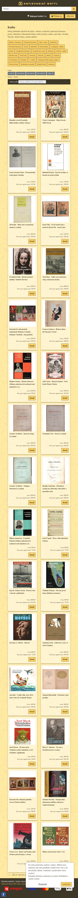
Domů (10, 77)
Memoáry (51, 64)
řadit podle (14, 82)
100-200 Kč (21, 73)
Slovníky (32, 55)
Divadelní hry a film (39, 51)
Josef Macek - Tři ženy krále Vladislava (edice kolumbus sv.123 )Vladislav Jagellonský (21, 750)
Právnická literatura (15, 47)
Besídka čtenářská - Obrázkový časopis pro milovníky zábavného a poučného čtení (54, 488)
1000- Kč (51, 73)
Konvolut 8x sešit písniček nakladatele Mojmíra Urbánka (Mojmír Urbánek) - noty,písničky (21, 332)
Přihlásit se (56, 16)
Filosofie (40, 55)
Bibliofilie (34, 47)
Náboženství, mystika (27, 64)
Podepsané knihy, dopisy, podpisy (48, 60)
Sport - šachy (43, 42)
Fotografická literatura (23, 51)
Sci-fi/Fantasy (13, 60)
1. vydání (32, 60)
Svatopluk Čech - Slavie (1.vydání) (54, 434)
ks (37, 16)
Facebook (3, 894)
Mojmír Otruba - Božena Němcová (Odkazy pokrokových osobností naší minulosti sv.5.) (22, 384)
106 (13, 875)
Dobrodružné (44, 47)
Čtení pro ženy (13, 64)
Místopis (50, 51)
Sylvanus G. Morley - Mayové (19, 643)
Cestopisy (57, 55)
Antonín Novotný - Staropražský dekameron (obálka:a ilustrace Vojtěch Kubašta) (54, 802)
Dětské (48, 55)
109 (22, 875)
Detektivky (53, 42)
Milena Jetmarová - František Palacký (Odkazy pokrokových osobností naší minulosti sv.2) (20, 541)
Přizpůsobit (42, 884)
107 (16, 875)
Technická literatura (30, 42)
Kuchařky (23, 60)
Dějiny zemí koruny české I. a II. (54, 852)
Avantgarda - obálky (57, 47)
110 (25, 875)
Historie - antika (61, 51)
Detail (32, 137)
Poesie (26, 47)
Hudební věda (41, 64)
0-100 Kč (12, 73)
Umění (11, 51)
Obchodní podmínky (8, 881)
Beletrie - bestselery (15, 42)
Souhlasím (66, 884)
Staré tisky (23, 55)
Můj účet (70, 16)
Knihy (11, 27)
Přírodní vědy (13, 55)
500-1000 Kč (41, 73)
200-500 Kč (31, 73)
